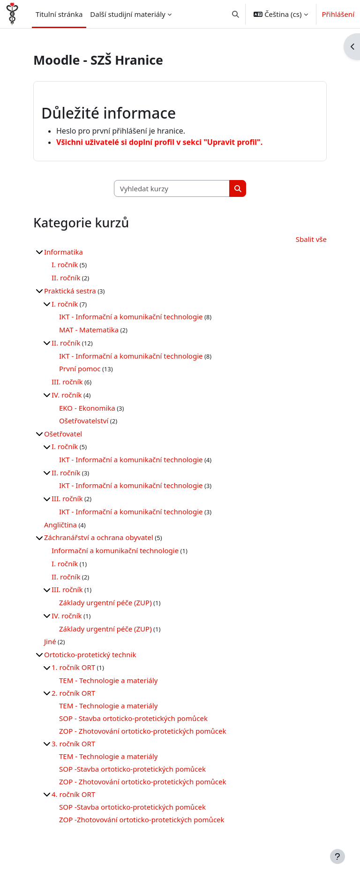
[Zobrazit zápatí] (337, 856)
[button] (235, 14)
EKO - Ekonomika (87, 408)
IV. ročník (67, 394)
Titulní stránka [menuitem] (59, 14)
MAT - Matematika (89, 329)
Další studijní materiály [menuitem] (127, 14)
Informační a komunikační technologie (115, 550)
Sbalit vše (311, 239)
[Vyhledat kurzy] (172, 188)
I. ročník (65, 264)
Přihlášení (338, 14)
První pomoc (80, 368)
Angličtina (60, 524)
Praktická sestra (70, 290)
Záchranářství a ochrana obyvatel (98, 537)
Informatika (63, 251)
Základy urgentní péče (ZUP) (105, 602)
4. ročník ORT (73, 794)
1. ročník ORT (73, 667)
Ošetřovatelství (83, 420)
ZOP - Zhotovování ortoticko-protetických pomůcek (142, 731)
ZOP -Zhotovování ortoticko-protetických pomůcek (142, 819)
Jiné (50, 641)
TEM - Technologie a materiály (108, 680)
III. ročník (67, 381)
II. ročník (66, 277)
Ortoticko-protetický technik (90, 654)
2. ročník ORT (73, 693)
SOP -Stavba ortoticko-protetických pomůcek (132, 769)
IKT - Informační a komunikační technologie (131, 316)
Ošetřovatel (63, 433)
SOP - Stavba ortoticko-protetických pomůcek (133, 718)
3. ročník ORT (73, 743)
